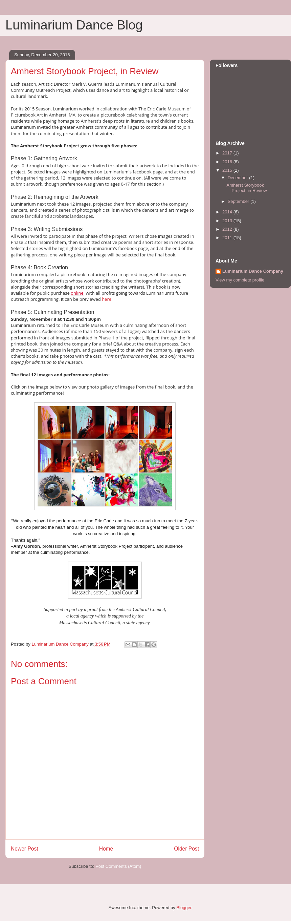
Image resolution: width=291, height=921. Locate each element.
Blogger (183, 907)
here (106, 299)
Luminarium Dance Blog (74, 25)
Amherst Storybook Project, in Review (246, 188)
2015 (227, 170)
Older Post (186, 849)
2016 (227, 161)
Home (106, 849)
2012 (227, 229)
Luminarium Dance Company (252, 271)
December (238, 177)
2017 (227, 152)
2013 (227, 220)
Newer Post (24, 849)
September (239, 201)
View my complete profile (240, 279)
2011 (227, 237)
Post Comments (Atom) (118, 866)
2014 (227, 211)
